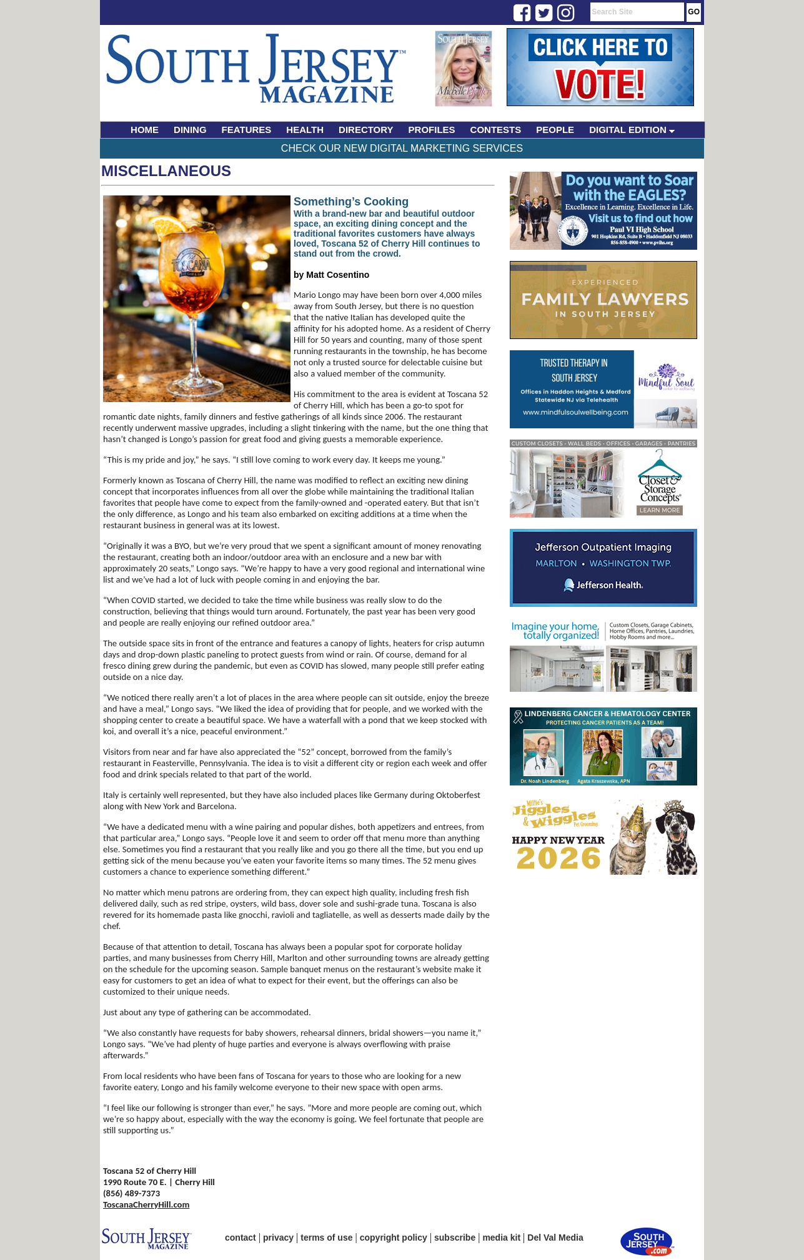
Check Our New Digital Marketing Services (402, 148)
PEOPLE (555, 129)
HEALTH (305, 129)
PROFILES (432, 129)
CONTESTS (496, 129)
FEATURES (247, 129)
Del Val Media (555, 1238)
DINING (190, 129)
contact (240, 1238)
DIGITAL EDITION (632, 129)
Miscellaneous (166, 170)
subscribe (454, 1238)
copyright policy (393, 1238)
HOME (145, 129)
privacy (278, 1238)
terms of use (326, 1238)
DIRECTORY (366, 129)
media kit (501, 1238)
